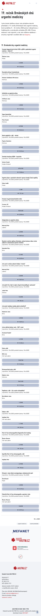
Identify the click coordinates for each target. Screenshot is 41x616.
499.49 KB (20, 168)
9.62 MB (21, 297)
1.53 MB (21, 402)
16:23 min (20, 406)
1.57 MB (21, 84)
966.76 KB (20, 381)
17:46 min (20, 66)
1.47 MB (21, 339)
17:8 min (20, 467)
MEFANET (25, 613)
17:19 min (20, 385)
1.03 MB (21, 485)
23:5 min (20, 427)
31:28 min (20, 343)
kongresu (27, 35)
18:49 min (20, 322)
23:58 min (20, 214)
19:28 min (20, 172)
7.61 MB (21, 254)
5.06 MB (21, 506)
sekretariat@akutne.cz (12, 593)
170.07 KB (20, 360)
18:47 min (20, 279)
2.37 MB (21, 464)
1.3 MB (20, 189)
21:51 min (20, 87)
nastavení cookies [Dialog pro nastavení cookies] (7, 597)
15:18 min (20, 364)
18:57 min (20, 235)
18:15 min (20, 151)
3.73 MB (21, 444)
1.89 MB (21, 318)
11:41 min (20, 109)
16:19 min (20, 489)
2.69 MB (21, 232)
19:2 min (20, 448)
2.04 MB (21, 275)
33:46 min (20, 130)
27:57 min (20, 510)
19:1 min (20, 193)
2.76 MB (21, 63)
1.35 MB (21, 105)
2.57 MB (21, 126)
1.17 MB (21, 423)
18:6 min (20, 300)
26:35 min (20, 258)
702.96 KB (20, 210)
